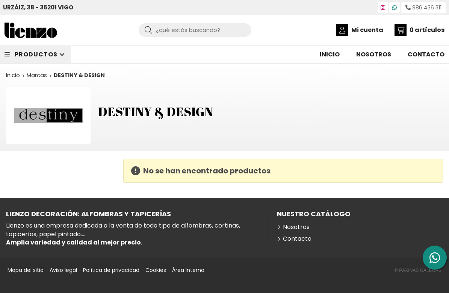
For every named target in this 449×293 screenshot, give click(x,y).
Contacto (297, 239)
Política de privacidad (111, 270)
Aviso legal (63, 270)
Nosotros (296, 227)
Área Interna (188, 270)
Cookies (155, 270)
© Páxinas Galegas (418, 270)
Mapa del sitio (26, 270)
